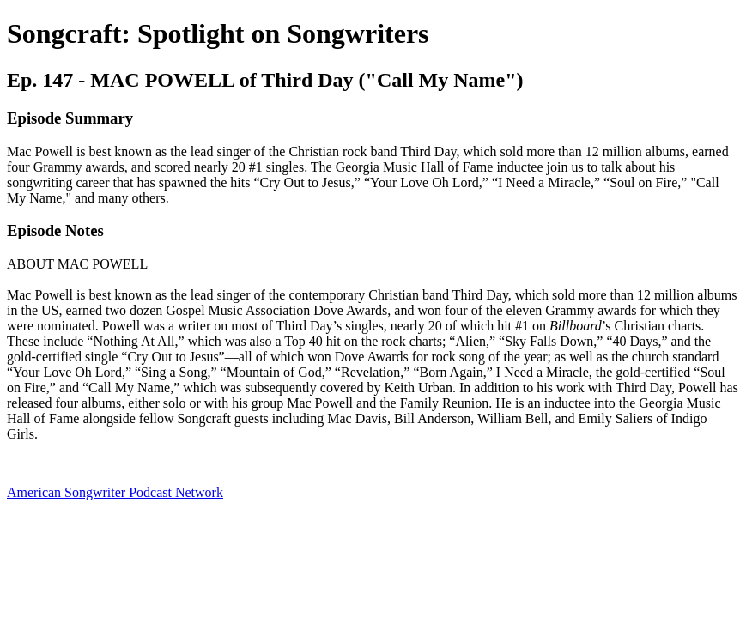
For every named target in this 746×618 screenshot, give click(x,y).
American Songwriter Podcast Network (115, 492)
